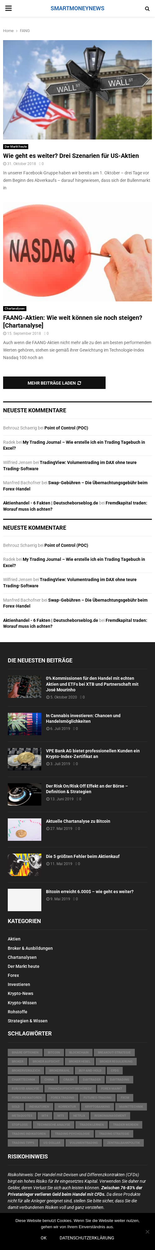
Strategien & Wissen (28, 1020)
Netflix (79, 1115)
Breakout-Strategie (114, 1052)
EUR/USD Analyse (25, 1088)
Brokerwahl (59, 1070)
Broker (17, 1061)
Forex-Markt (111, 1088)
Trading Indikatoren (29, 1133)
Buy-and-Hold (90, 1070)
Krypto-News (20, 993)
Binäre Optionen (25, 1052)
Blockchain (79, 1052)
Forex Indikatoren (27, 1097)
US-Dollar (51, 1142)
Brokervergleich (26, 1070)
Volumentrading (84, 1142)
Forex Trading (62, 1097)
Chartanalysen (15, 308)
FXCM (125, 1097)
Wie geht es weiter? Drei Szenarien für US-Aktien (71, 155)
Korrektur (67, 1106)
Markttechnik (131, 1106)
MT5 (60, 1115)
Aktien (14, 938)
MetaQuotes (22, 1115)
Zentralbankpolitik (123, 1142)
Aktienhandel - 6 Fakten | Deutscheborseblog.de (50, 502)
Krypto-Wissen (22, 1002)
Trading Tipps (23, 1142)
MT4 (45, 1115)
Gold (16, 1106)
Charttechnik (23, 1079)
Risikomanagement (110, 1115)
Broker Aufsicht (46, 1061)
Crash (68, 1079)
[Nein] (147, 1232)
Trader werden (125, 1124)
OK (44, 1237)
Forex (13, 975)
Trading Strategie (114, 1133)
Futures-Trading (98, 1097)
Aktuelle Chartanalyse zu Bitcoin (78, 821)
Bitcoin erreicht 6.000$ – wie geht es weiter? (90, 891)
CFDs (115, 1070)
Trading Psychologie (72, 1133)
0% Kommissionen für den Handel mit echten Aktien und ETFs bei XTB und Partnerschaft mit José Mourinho (92, 684)
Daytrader (92, 1079)
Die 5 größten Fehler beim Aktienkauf (83, 856)
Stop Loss (20, 1124)
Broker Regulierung (116, 1061)
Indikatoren (39, 1106)
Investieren (19, 984)
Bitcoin (54, 1052)
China (49, 1079)
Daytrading (119, 1079)
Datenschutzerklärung (87, 1237)
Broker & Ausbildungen (30, 948)
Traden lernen (92, 1124)
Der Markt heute (16, 146)
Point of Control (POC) (66, 427)
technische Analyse (53, 1124)
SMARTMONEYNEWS (77, 8)
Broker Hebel (79, 1061)
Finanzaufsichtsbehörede (70, 1088)
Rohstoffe (17, 1011)
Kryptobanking (97, 1106)
